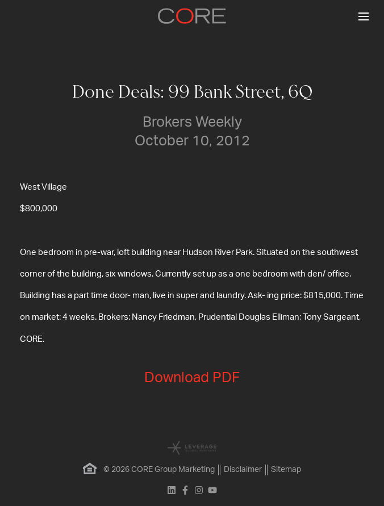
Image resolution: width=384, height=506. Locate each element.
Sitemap (286, 470)
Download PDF (192, 378)
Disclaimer (243, 470)
